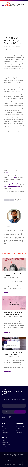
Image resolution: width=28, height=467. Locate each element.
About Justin (5, 432)
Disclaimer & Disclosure (14, 460)
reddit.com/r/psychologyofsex (12, 186)
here (7, 172)
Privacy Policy (14, 458)
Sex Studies (5, 442)
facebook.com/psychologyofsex (13, 183)
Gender (6, 35)
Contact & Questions (7, 448)
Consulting (18, 428)
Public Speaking (20, 426)
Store (3, 440)
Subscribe (20, 412)
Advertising (18, 430)
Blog (3, 426)
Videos (10, 35)
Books (3, 430)
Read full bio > (7, 246)
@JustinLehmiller (13, 184)
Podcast (4, 428)
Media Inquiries (19, 432)
